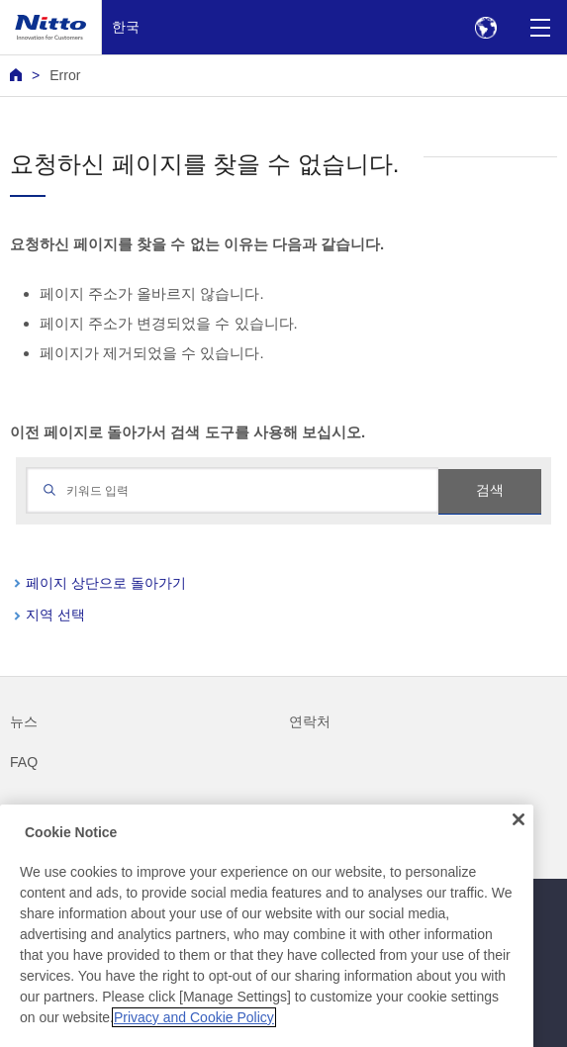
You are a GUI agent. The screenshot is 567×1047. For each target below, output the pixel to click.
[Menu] (540, 27)
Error (64, 75)
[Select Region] (485, 27)
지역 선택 (55, 614)
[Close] (518, 833)
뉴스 (24, 721)
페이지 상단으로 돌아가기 (106, 583)
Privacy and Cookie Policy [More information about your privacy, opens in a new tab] (194, 1030)
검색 (490, 490)
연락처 (310, 721)
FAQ (24, 762)
